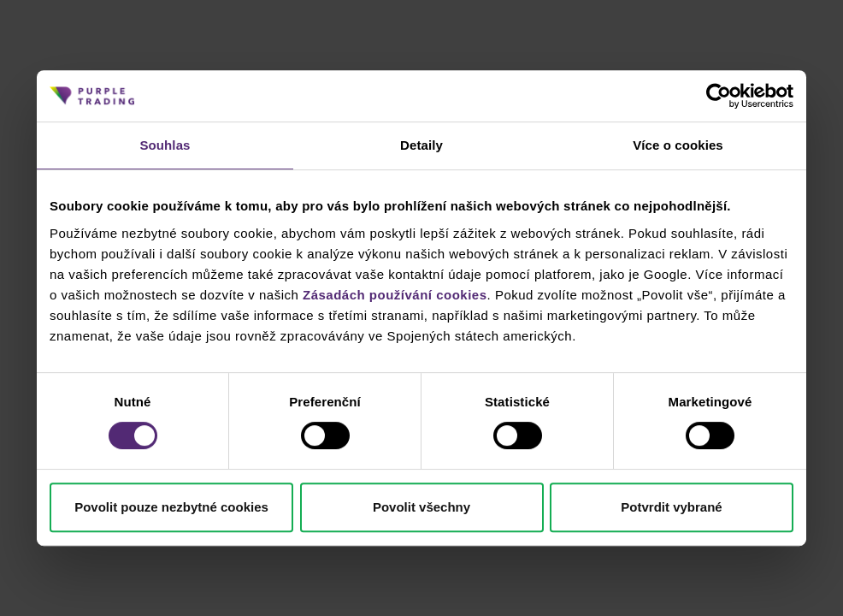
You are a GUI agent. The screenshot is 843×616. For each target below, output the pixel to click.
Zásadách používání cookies (395, 294)
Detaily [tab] (421, 145)
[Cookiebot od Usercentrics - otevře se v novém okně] (718, 96)
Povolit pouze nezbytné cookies (171, 507)
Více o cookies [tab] (678, 145)
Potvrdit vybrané (671, 507)
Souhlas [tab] (164, 145)
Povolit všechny (421, 507)
